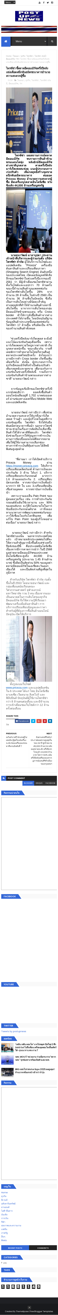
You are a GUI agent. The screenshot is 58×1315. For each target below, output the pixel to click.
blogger (28, 783)
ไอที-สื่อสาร (7, 1211)
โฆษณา (16, 56)
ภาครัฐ (4, 1233)
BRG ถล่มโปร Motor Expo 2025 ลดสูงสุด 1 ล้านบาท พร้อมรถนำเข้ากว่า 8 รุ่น (34, 1071)
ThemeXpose (22, 1311)
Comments (43, 1248)
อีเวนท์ (4, 1200)
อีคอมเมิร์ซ (10, 59)
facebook (50, 783)
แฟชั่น (4, 1229)
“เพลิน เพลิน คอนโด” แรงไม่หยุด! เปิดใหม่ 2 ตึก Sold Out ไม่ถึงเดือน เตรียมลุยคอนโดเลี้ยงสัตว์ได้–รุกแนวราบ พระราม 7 (35, 1047)
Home (8, 56)
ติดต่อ (4, 1240)
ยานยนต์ (5, 1207)
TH (17, 59)
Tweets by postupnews (13, 1031)
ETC (5, 1263)
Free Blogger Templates (41, 1311)
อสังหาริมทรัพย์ (8, 1203)
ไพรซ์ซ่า (30, 56)
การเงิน (4, 1218)
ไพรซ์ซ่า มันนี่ (40, 56)
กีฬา (3, 1221)
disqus (39, 783)
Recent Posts (15, 1248)
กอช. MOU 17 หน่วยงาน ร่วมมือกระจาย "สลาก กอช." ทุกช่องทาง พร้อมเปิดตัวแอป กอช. (35, 1058)
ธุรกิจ (23, 56)
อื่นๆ (3, 1236)
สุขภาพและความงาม (11, 1225)
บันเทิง (4, 1214)
